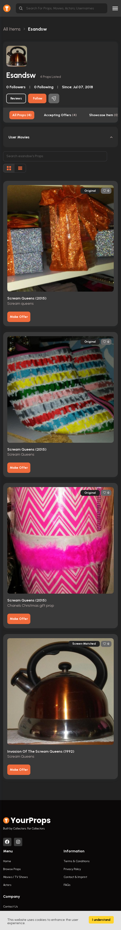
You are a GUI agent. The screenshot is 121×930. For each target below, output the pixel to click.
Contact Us (10, 906)
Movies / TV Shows (15, 877)
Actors (7, 885)
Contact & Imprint (75, 877)
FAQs (67, 885)
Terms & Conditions (76, 861)
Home (7, 861)
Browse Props (12, 869)
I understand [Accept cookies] (101, 920)
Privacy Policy (72, 869)
